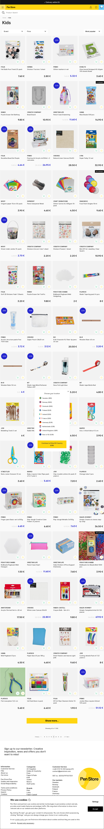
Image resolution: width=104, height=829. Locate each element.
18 (51, 736)
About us (4, 773)
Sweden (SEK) (45, 398)
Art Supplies (31, 769)
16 (46, 736)
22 (61, 736)
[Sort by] (93, 31)
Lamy (29, 792)
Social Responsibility (8, 784)
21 (58, 736)
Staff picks (31, 784)
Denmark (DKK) (46, 406)
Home (4, 18)
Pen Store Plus (6, 779)
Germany (55, 793)
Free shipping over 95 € (52, 2)
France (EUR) (45, 418)
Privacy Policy (6, 790)
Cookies (4, 794)
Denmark (55, 787)
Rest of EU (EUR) (46, 434)
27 (65, 736)
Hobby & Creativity (34, 771)
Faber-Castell (32, 795)
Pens (28, 773)
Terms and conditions (9, 788)
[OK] (52, 12)
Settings (95, 802)
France (55, 791)
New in (29, 782)
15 (44, 736)
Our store (4, 775)
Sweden (55, 782)
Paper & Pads (32, 775)
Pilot (28, 790)
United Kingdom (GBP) (48, 430)
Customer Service (8, 769)
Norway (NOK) (45, 402)
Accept (95, 809)
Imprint (3, 792)
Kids (9, 18)
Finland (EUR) (45, 410)
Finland (55, 789)
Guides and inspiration (9, 781)
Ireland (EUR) (45, 414)
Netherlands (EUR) (47, 426)
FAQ (2, 771)
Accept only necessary (25, 823)
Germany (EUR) (46, 422)
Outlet (29, 780)
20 (56, 736)
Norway (55, 785)
